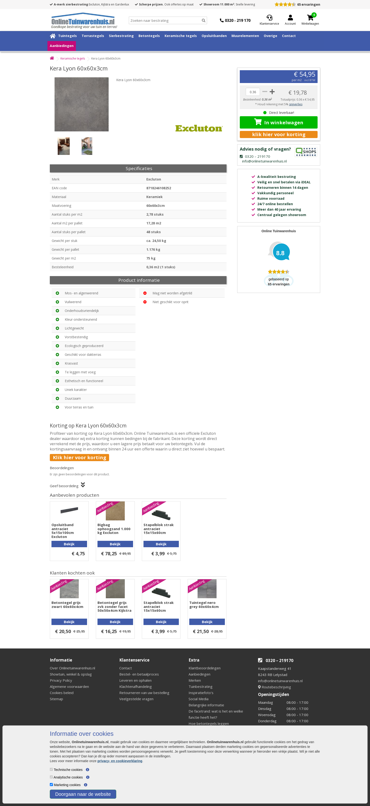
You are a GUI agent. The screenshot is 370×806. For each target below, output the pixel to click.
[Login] (290, 20)
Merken (195, 680)
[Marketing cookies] (51, 784)
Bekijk (69, 544)
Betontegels (149, 35)
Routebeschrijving (274, 687)
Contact (289, 35)
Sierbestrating (121, 35)
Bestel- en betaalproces (139, 674)
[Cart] (310, 17)
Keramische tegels (181, 35)
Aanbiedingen (62, 45)
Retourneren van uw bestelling (144, 692)
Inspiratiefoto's (201, 692)
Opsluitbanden (214, 35)
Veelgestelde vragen (136, 698)
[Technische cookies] (51, 769)
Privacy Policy (61, 680)
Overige (270, 35)
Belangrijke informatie (206, 705)
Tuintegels (67, 35)
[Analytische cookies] (51, 776)
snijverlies (295, 104)
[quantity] (253, 92)
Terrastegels (93, 35)
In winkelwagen (278, 122)
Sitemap (56, 698)
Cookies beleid (62, 692)
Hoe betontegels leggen (209, 723)
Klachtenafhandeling (135, 686)
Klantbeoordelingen (205, 668)
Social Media (198, 698)
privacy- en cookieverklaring (119, 761)
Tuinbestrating (201, 686)
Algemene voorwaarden (69, 686)
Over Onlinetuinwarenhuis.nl (72, 668)
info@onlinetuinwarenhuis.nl (280, 680)
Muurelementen (245, 35)
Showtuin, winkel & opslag (71, 674)
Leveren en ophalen (135, 680)
